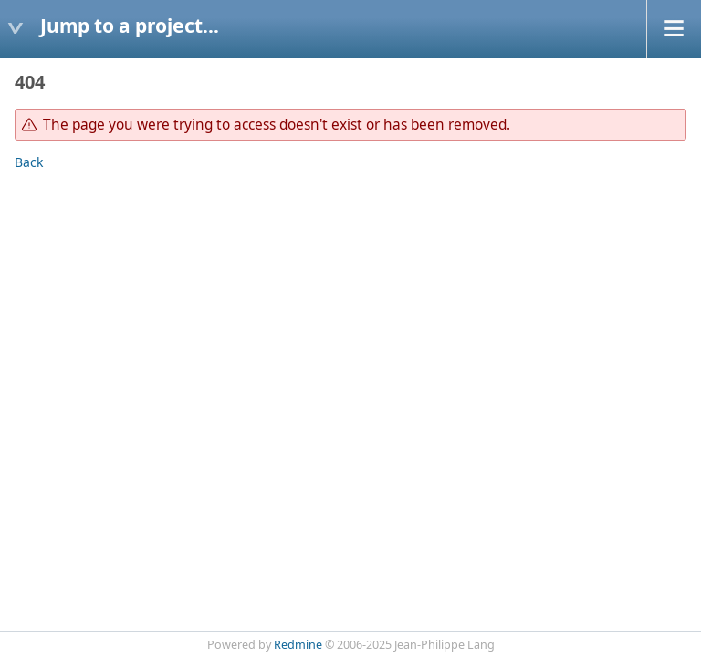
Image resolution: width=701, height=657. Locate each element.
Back (29, 162)
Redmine (298, 644)
